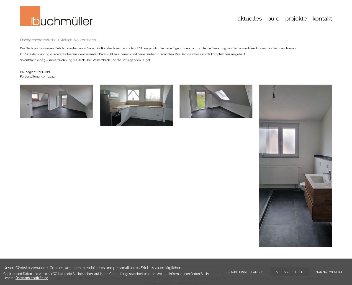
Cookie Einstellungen (246, 272)
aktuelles (250, 18)
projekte (296, 18)
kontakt (322, 18)
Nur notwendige (329, 272)
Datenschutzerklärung (31, 278)
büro (273, 18)
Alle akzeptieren (289, 272)
